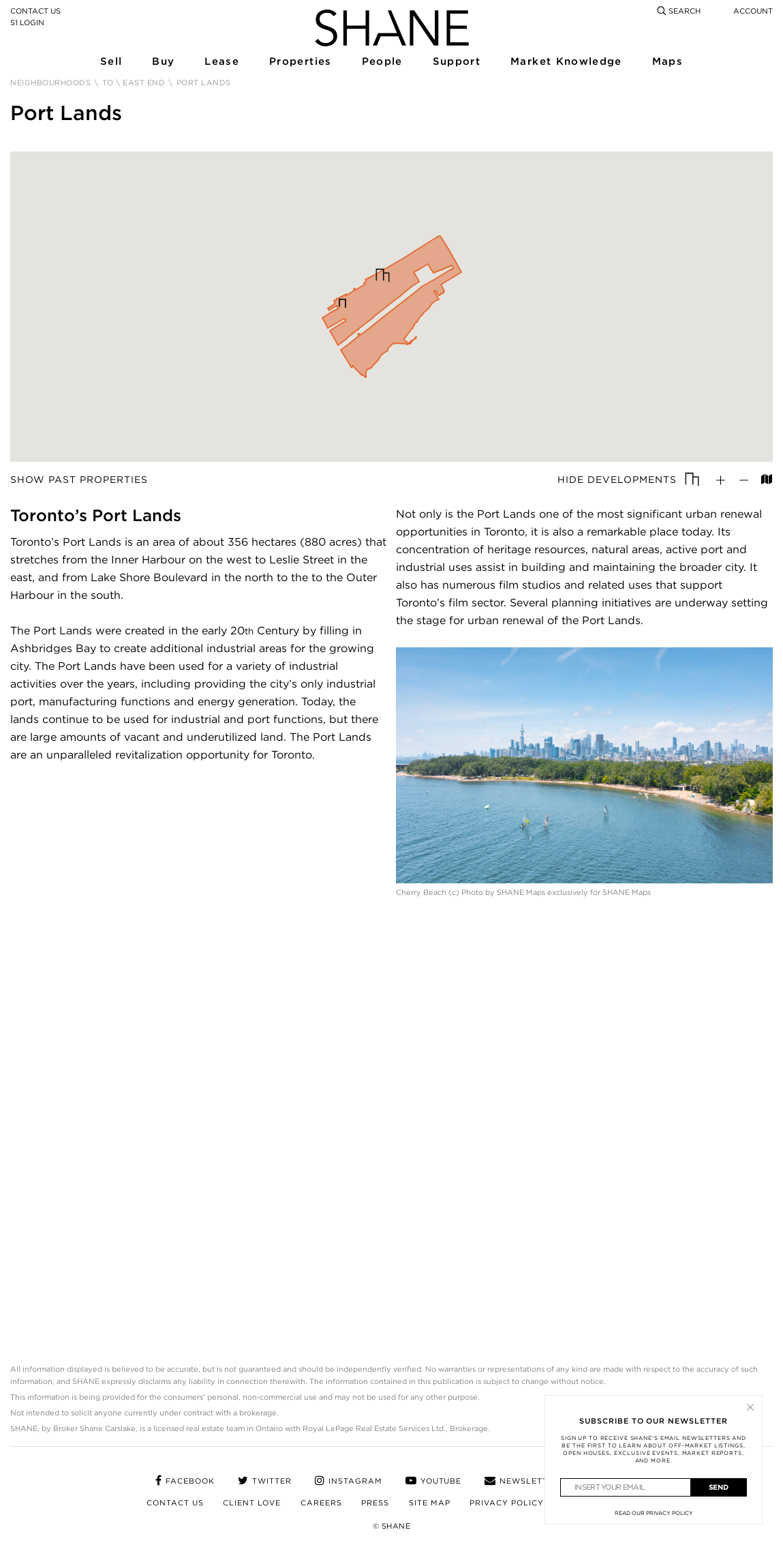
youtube (433, 1481)
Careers (321, 1502)
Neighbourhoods (50, 83)
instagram (348, 1481)
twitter (265, 1481)
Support (456, 62)
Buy (163, 62)
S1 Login (27, 22)
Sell (110, 62)
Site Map (429, 1502)
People (381, 62)
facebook (185, 1481)
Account (753, 11)
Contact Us (35, 11)
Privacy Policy (507, 1502)
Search (679, 11)
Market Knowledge (564, 62)
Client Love (252, 1502)
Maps (667, 62)
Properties (299, 62)
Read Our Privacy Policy (654, 1513)
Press (375, 1502)
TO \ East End (134, 83)
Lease (221, 62)
